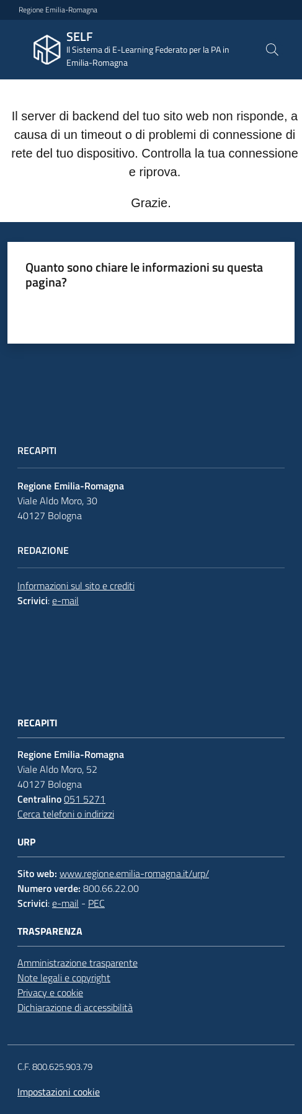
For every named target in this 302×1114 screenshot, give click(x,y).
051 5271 (84, 798)
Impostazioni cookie (58, 1091)
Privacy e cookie (50, 992)
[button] (272, 49)
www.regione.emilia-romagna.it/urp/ (134, 873)
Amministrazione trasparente (77, 962)
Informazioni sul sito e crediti (76, 585)
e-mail (65, 600)
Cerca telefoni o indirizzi (65, 813)
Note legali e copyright (63, 977)
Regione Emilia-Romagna (58, 10)
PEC (96, 903)
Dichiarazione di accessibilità (75, 1007)
